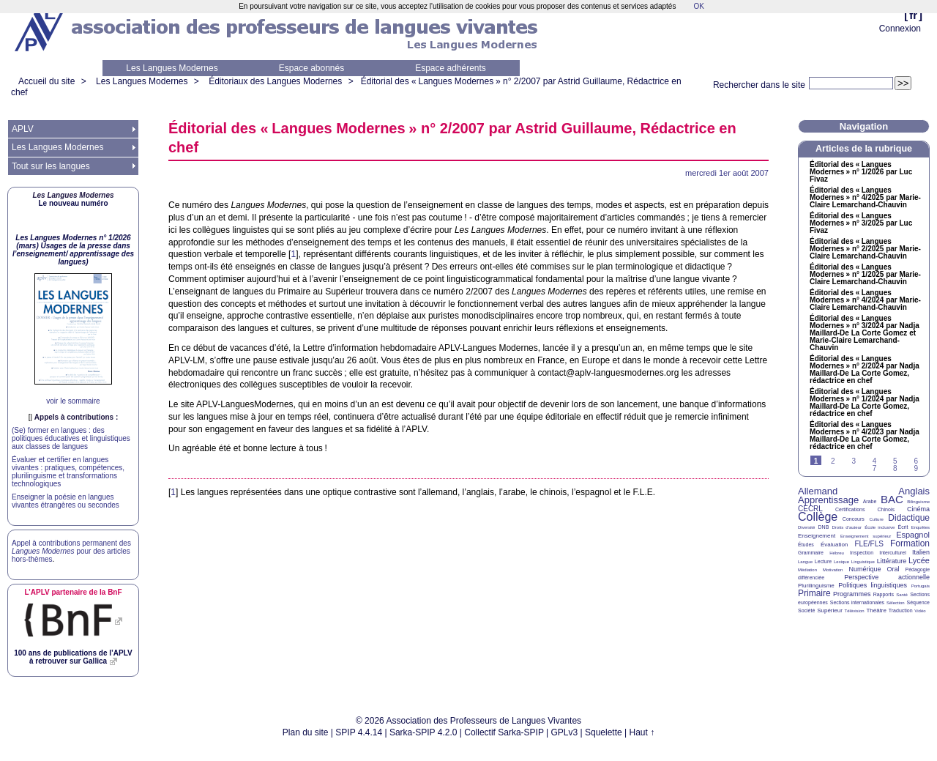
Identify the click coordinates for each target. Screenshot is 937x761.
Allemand (817, 491)
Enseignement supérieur (865, 536)
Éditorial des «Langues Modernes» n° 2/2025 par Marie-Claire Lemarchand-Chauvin (865, 249)
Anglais (914, 491)
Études (806, 544)
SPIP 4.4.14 (358, 732)
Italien (921, 552)
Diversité (806, 527)
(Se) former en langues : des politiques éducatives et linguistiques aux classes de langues (71, 438)
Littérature (892, 561)
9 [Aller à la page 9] (916, 468)
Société (806, 610)
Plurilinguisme (816, 585)
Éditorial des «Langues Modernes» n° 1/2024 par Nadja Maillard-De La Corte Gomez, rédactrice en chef (864, 402)
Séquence (918, 602)
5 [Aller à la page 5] (895, 461)
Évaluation (834, 544)
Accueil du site (46, 81)
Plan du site (306, 732)
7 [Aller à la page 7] (875, 468)
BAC (892, 499)
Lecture (823, 561)
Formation (910, 543)
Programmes (852, 594)
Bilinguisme (918, 502)
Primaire (814, 593)
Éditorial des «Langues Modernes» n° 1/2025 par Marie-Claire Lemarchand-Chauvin (865, 275)
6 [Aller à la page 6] (916, 461)
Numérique (864, 569)
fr (913, 15)
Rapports (883, 594)
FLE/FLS (868, 544)
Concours (854, 518)
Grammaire (811, 552)
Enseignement (816, 535)
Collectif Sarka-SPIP (504, 732)
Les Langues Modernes (171, 68)
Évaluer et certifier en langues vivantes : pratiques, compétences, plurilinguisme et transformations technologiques (68, 472)
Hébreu (836, 553)
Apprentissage (828, 499)
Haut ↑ (642, 732)
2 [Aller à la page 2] (833, 461)
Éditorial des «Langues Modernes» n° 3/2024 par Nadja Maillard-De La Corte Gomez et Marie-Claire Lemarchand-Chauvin (864, 333)
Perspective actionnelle (887, 577)
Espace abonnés (311, 68)
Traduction (901, 610)
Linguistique (863, 562)
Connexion (900, 28)
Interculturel (892, 552)
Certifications (850, 509)
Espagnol (913, 534)
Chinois (886, 509)
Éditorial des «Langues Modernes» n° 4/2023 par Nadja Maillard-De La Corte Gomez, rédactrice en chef (864, 435)
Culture (876, 519)
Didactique (909, 518)
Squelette (603, 732)
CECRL (810, 509)
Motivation (833, 570)
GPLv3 (564, 732)
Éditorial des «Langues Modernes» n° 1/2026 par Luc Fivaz (861, 172)
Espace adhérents (450, 68)
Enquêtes (920, 527)
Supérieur (830, 610)
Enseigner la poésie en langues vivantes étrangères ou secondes (65, 501)
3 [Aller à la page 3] (853, 461)
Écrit (902, 527)
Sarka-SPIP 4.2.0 (423, 732)
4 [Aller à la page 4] (875, 461)
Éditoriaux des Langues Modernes (275, 81)
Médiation (807, 570)
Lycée (919, 560)
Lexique (841, 562)
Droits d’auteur (847, 527)
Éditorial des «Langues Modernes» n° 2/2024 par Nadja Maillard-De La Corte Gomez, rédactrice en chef (864, 370)
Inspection (861, 552)
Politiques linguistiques (872, 585)
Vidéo (919, 611)
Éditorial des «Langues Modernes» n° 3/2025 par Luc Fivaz (861, 223)
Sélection (895, 603)
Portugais (920, 586)
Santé (902, 595)
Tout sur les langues (51, 166)
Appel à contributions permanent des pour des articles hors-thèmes (71, 551)
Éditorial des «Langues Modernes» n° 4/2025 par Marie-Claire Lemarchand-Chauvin (865, 198)
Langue (805, 562)
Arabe (870, 501)
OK (698, 6)
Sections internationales (857, 602)
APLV (23, 129)
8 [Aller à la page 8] (895, 468)
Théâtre (876, 610)
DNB (823, 527)
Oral (893, 569)
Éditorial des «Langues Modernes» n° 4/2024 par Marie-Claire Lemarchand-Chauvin (865, 300)
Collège (817, 517)
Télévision (855, 611)
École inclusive (880, 527)
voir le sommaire (73, 401)
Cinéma (918, 509)
